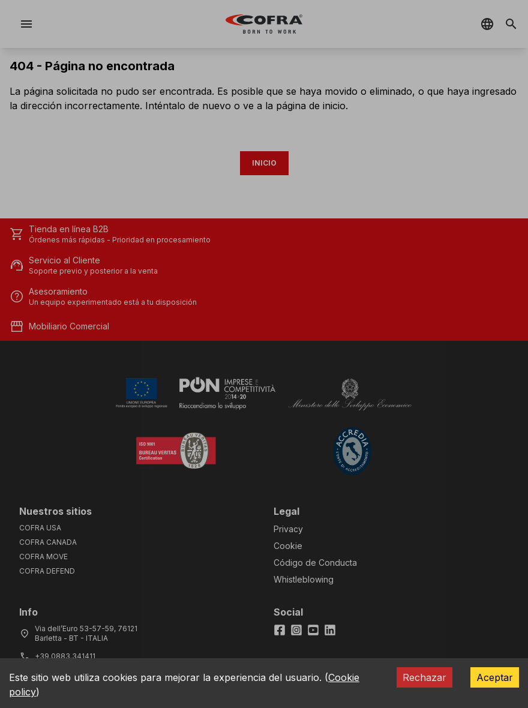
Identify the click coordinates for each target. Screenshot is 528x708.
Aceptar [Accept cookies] (494, 677)
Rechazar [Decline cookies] (424, 677)
